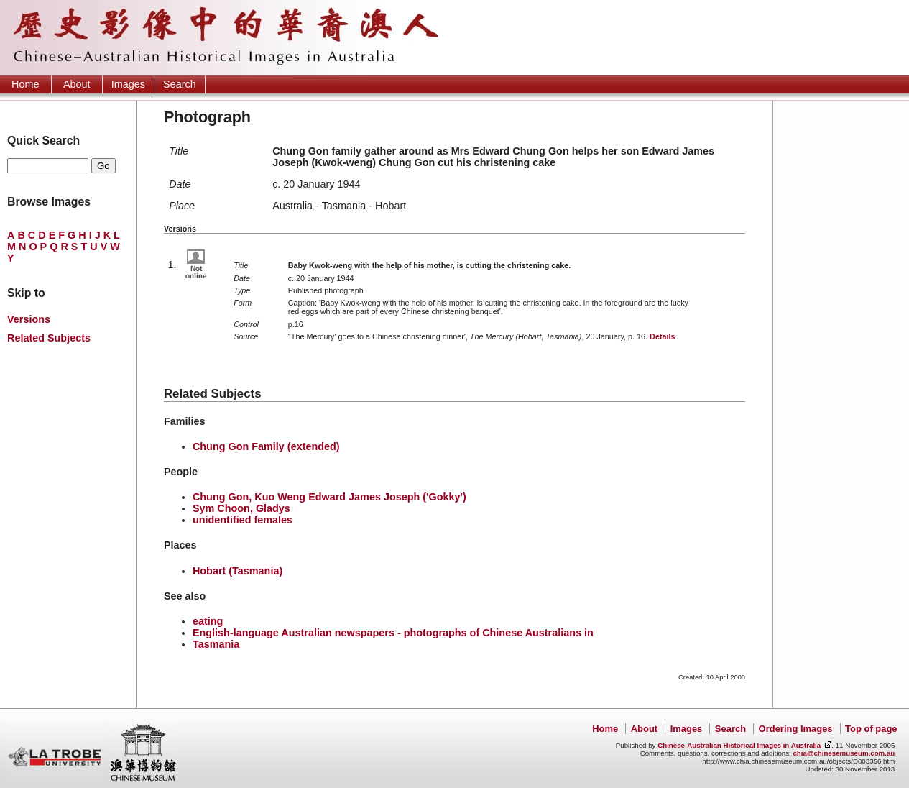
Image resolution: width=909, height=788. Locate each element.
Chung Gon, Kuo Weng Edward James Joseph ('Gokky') (329, 497)
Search (179, 84)
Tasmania (216, 644)
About (77, 84)
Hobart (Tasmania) (237, 571)
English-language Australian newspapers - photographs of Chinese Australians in (393, 632)
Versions (28, 319)
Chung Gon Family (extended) (266, 446)
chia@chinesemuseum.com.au (844, 753)
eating (208, 621)
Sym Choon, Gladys (241, 508)
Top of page (871, 728)
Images (128, 84)
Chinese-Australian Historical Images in (739, 745)
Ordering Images (796, 728)
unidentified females (242, 520)
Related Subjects (49, 338)
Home (25, 84)
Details (662, 336)
